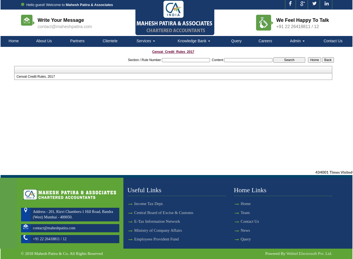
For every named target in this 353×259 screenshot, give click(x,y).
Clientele (110, 41)
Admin (297, 41)
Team (237, 212)
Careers (265, 41)
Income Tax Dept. (149, 196)
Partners (77, 41)
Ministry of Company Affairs (158, 222)
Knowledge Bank (194, 41)
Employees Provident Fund (156, 231)
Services (146, 41)
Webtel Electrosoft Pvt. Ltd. (309, 253)
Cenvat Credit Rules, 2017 (35, 77)
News (237, 230)
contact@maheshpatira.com (65, 26)
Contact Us (333, 41)
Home (14, 41)
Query (236, 41)
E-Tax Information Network (157, 213)
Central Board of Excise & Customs (163, 205)
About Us (44, 41)
